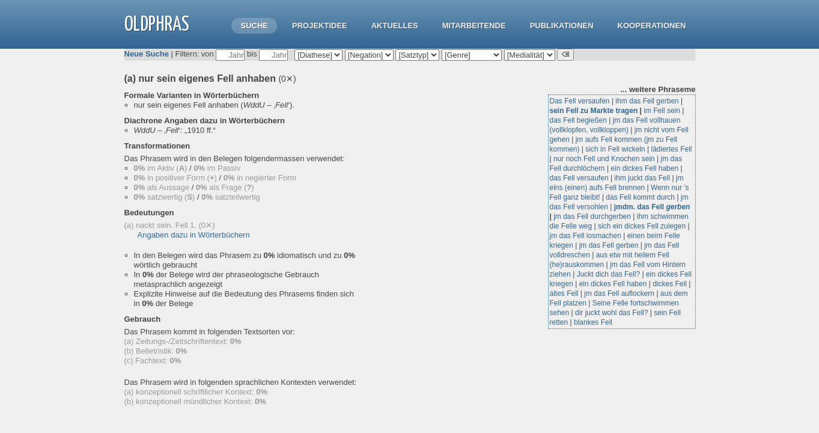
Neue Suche (146, 53)
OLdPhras (156, 25)
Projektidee (319, 25)
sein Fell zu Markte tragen (594, 110)
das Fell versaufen (579, 178)
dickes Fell (670, 284)
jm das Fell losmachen (585, 236)
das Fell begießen (578, 120)
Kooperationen (652, 25)
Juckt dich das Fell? (608, 274)
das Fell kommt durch (640, 197)
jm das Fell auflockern (619, 293)
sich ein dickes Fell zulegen (642, 226)
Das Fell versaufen (580, 101)
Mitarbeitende (474, 25)
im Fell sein (662, 110)
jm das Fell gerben (609, 245)
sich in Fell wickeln (615, 149)
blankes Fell (593, 322)
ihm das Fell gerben (646, 101)
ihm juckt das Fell (642, 178)
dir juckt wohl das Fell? (611, 313)
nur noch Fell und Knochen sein (604, 159)
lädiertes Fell (671, 149)
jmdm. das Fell (652, 207)
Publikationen (562, 25)
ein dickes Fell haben (644, 168)
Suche (254, 25)
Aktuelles (394, 25)
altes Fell (564, 293)
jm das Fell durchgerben (592, 216)
